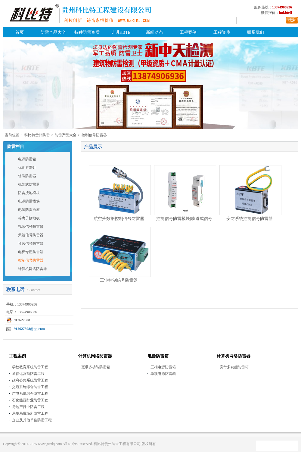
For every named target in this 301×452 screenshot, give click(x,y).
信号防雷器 (27, 176)
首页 (19, 32)
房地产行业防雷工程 (28, 407)
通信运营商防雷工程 (28, 374)
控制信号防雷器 (94, 135)
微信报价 (268, 13)
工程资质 (221, 32)
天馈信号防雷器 (30, 235)
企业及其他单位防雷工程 (32, 420)
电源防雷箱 (27, 159)
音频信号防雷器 (30, 243)
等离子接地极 (29, 218)
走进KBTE (121, 32)
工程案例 (188, 32)
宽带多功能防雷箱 (95, 367)
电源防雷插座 (29, 210)
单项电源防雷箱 (163, 374)
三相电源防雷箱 (163, 367)
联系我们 (255, 32)
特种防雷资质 (87, 32)
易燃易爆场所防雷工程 (30, 413)
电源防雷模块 (29, 201)
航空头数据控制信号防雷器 (119, 218)
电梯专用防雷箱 (30, 252)
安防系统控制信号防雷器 (249, 218)
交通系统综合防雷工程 (30, 387)
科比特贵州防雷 (37, 135)
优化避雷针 (27, 167)
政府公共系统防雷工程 (30, 380)
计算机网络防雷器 (32, 269)
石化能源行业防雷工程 (30, 400)
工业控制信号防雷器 (119, 280)
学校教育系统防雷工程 (30, 367)
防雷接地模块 (29, 193)
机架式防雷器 (29, 184)
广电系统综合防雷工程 (30, 393)
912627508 (22, 320)
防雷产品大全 (53, 32)
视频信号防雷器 (30, 226)
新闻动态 (154, 32)
